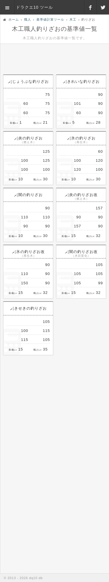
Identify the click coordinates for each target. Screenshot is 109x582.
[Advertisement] (54, 57)
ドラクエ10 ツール (34, 7)
